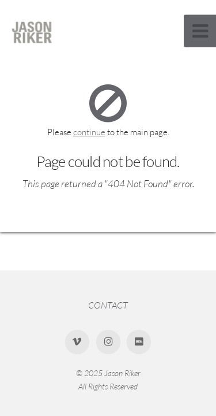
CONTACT (108, 305)
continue (89, 132)
